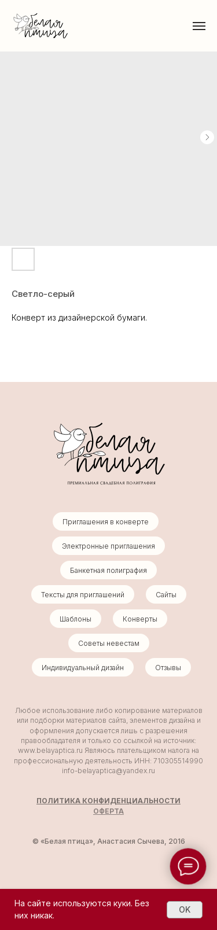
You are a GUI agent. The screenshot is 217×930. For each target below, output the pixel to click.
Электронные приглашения (108, 546)
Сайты (166, 594)
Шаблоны (75, 619)
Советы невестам (108, 643)
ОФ (99, 811)
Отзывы (168, 667)
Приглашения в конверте (105, 521)
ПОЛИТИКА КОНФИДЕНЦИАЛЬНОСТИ (108, 800)
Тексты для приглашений (82, 594)
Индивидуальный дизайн (83, 667)
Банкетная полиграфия (108, 570)
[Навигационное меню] (199, 26)
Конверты (140, 619)
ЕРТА (114, 811)
